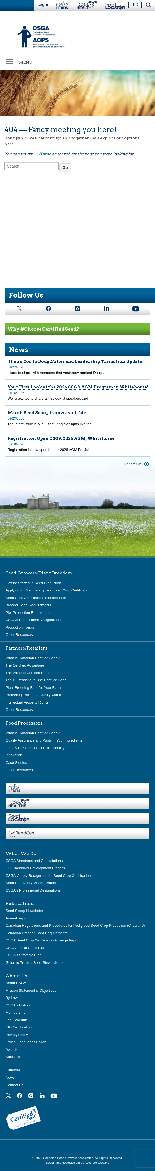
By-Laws (12, 998)
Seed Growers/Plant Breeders (39, 573)
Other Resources (19, 634)
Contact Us (14, 1085)
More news (132, 464)
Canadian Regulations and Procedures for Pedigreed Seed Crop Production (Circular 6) (75, 925)
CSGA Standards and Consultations (34, 861)
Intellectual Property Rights (27, 702)
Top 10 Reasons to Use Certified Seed (36, 680)
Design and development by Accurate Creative (77, 1162)
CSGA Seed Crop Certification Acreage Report (43, 940)
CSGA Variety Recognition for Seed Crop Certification (48, 875)
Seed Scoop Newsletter (24, 911)
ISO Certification (19, 1027)
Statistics (13, 1057)
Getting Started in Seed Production (33, 583)
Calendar (13, 1070)
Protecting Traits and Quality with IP (34, 695)
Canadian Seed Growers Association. (69, 1158)
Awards (11, 1049)
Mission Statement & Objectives (31, 990)
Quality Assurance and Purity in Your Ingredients (44, 740)
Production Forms (20, 627)
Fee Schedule (17, 1020)
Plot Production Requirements (29, 612)
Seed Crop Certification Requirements (36, 598)
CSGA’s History (18, 1005)
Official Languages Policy (26, 1042)
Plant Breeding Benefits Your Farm (33, 687)
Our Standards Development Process (35, 868)
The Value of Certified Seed (27, 673)
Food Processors (24, 723)
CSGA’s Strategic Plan (23, 955)
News (10, 1077)
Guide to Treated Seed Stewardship (34, 962)
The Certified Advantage (25, 665)
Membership (15, 1012)
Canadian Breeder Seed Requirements (37, 933)
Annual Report (17, 918)
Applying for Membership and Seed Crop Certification (48, 590)
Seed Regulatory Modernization (31, 883)
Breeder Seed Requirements (28, 605)
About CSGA (16, 983)
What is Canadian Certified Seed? (33, 658)
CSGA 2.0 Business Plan (25, 948)
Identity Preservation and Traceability (35, 748)
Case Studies (16, 762)
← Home (42, 154)
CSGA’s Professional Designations (33, 620)
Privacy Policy (17, 1035)
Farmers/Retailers (26, 648)
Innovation (14, 755)
